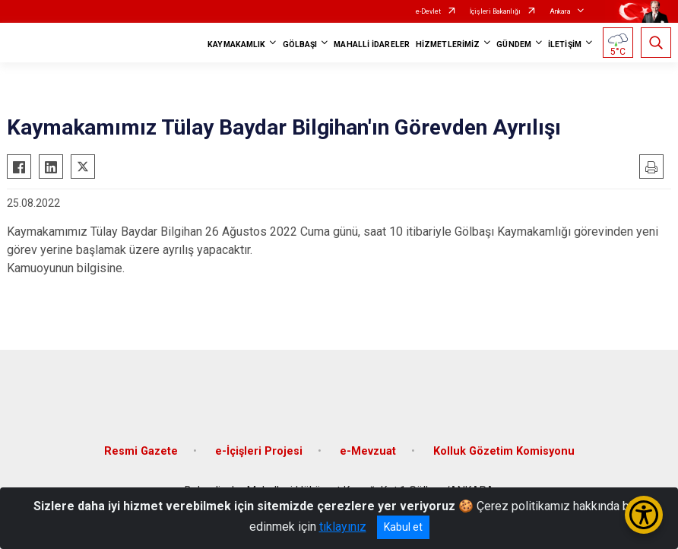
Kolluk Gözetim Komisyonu (504, 451)
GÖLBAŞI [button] (300, 44)
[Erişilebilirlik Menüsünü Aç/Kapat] (644, 515)
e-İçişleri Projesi (259, 451)
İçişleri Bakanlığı (495, 11)
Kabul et (403, 527)
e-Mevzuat (368, 451)
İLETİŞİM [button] (564, 44)
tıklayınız (342, 526)
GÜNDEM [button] (513, 44)
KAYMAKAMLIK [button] (236, 44)
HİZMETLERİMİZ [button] (448, 44)
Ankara (560, 11)
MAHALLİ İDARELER (372, 44)
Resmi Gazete (141, 451)
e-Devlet (428, 11)
